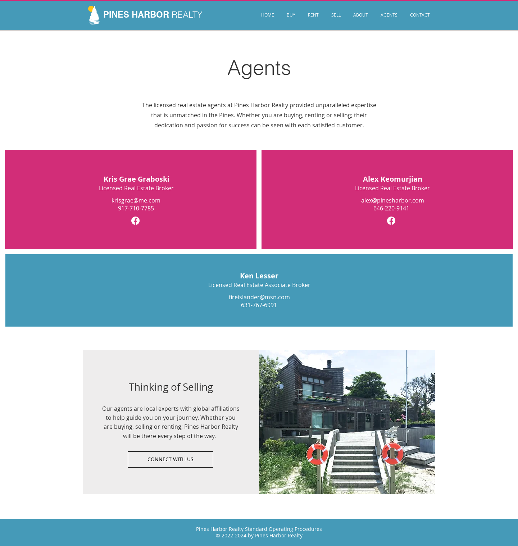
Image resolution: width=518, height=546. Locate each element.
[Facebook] (135, 221)
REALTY (187, 14)
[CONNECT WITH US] (170, 459)
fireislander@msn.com (259, 297)
